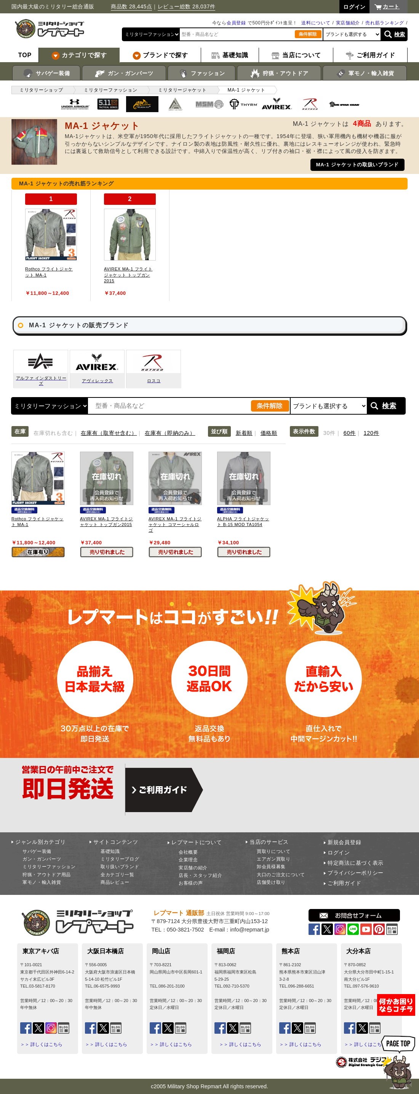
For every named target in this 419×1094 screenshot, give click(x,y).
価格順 (269, 433)
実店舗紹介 (348, 23)
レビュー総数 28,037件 (187, 6)
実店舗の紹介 (193, 867)
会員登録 (236, 23)
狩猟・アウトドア (279, 73)
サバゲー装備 (46, 73)
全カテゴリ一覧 (117, 874)
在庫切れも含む (53, 433)
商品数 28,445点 (131, 6)
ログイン (339, 852)
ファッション (201, 73)
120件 (371, 433)
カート (391, 6)
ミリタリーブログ (120, 859)
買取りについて (274, 851)
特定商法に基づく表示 (356, 863)
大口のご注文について (281, 874)
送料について (315, 23)
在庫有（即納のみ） (170, 433)
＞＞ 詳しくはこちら (41, 1044)
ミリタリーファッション (49, 866)
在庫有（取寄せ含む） (109, 433)
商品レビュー (115, 882)
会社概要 (188, 852)
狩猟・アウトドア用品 (46, 874)
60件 (350, 433)
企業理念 (188, 859)
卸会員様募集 (271, 866)
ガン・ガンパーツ (124, 73)
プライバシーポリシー (356, 873)
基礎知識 (110, 851)
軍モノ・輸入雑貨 (364, 73)
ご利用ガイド (344, 883)
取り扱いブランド (120, 866)
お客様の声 (191, 883)
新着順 (244, 433)
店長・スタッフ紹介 (200, 875)
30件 (329, 433)
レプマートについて (196, 842)
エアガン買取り (274, 859)
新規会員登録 (344, 842)
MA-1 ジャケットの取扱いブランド (357, 164)
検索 (399, 34)
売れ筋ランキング (384, 23)
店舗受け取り (271, 882)
